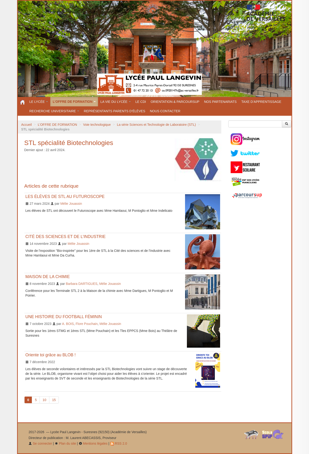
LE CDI (140, 102)
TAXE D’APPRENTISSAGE (261, 102)
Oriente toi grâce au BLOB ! (50, 355)
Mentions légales (93, 443)
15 (54, 400)
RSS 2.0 (118, 443)
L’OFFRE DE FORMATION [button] (74, 102)
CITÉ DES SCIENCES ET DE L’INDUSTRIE (65, 236)
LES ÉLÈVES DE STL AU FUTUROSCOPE (65, 196)
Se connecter (40, 443)
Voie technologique (97, 125)
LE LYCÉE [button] (38, 102)
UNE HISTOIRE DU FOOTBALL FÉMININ (63, 316)
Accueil (26, 125)
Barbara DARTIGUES (81, 284)
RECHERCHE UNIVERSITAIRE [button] (54, 111)
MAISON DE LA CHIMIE (47, 276)
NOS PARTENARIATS (220, 102)
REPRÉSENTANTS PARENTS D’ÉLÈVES (114, 111)
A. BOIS (68, 324)
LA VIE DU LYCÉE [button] (115, 102)
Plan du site (65, 443)
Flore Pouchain (87, 324)
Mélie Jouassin (71, 203)
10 (44, 400)
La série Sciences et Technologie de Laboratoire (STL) (156, 125)
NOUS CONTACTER (165, 111)
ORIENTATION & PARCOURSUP (175, 102)
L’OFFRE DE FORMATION (57, 125)
